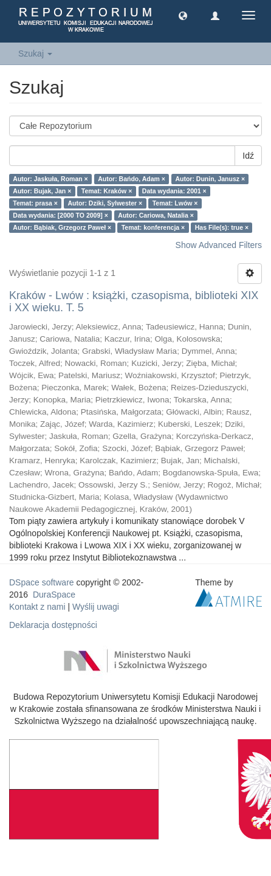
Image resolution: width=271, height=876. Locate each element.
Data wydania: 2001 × (174, 191)
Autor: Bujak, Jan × (42, 191)
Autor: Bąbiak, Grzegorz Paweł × (62, 227)
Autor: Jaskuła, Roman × (50, 178)
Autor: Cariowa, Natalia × (156, 215)
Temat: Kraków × (106, 191)
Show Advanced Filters (219, 245)
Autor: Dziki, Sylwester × (104, 203)
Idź (248, 155)
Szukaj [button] (35, 53)
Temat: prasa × (35, 203)
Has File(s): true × (222, 227)
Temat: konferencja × (153, 227)
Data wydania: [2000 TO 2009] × (60, 215)
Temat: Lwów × (175, 203)
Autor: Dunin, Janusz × (210, 178)
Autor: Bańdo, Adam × (131, 178)
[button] (183, 15)
